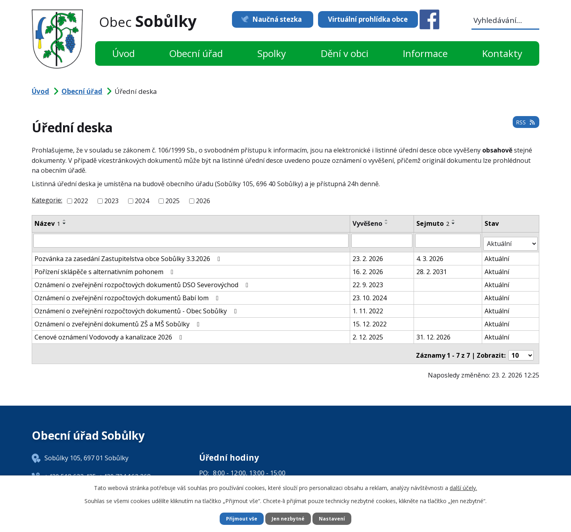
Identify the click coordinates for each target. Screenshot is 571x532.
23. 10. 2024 (370, 294)
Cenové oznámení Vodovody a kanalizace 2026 (109, 333)
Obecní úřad (196, 53)
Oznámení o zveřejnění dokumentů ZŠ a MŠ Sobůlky (118, 320)
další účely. (463, 486)
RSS (524, 126)
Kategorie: (47, 200)
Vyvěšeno (368, 223)
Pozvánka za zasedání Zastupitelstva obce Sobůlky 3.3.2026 (128, 255)
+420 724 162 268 (125, 469)
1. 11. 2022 (368, 307)
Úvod (123, 53)
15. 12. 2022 (370, 320)
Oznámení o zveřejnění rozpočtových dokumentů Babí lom (127, 294)
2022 (81, 200)
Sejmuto (433, 223)
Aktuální (497, 255)
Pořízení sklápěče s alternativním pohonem (105, 268)
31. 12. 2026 (434, 333)
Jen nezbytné (289, 518)
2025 (172, 200)
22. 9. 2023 (368, 281)
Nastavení (336, 518)
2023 (111, 200)
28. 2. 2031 (432, 268)
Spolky (271, 53)
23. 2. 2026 (368, 255)
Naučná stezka (268, 19)
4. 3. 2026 (430, 255)
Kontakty (502, 53)
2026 (203, 200)
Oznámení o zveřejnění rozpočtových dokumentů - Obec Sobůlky (137, 307)
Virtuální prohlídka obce (368, 19)
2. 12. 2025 (368, 333)
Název (47, 223)
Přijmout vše (238, 518)
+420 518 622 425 (70, 469)
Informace (425, 53)
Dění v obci (344, 53)
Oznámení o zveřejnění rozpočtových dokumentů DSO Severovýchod (142, 281)
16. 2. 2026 (368, 268)
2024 (142, 200)
